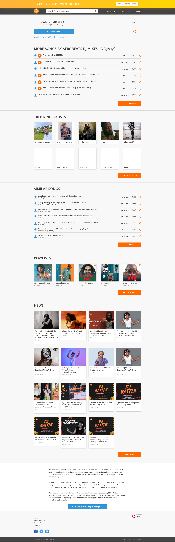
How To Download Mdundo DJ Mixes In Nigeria (100, 369)
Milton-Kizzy (62, 167)
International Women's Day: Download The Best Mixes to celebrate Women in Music (46, 405)
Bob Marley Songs (86, 283)
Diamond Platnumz (65, 142)
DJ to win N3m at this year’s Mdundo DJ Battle (128, 404)
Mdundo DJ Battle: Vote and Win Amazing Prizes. (101, 404)
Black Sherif (129, 142)
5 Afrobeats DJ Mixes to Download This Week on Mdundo (44, 370)
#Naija (126, 56)
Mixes (138, 11)
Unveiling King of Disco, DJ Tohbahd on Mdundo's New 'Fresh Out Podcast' (100, 333)
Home (36, 516)
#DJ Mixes (125, 69)
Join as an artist (39, 520)
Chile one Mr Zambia (43, 142)
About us (37, 525)
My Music (111, 11)
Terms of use (126, 539)
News (36, 518)
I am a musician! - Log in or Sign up (87, 507)
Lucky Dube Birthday (42, 283)
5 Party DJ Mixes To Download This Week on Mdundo (126, 370)
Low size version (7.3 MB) (43, 37)
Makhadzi (83, 167)
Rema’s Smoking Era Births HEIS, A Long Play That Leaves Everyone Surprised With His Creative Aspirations (46, 334)
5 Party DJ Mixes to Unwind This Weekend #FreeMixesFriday (72, 370)
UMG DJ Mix (105, 283)
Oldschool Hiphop (130, 283)
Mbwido (127, 167)
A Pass (37, 167)
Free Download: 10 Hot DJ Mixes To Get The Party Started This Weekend (127, 333)
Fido (103, 142)
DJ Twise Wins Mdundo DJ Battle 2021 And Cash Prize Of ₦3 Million (72, 405)
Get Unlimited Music (127, 4)
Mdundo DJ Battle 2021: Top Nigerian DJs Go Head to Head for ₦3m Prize (73, 439)
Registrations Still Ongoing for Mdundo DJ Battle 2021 (45, 438)
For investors (38, 523)
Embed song (59, 37)
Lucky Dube (84, 142)
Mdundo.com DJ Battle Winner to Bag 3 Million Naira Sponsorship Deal (99, 439)
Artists (130, 11)
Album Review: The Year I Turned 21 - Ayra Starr (72, 332)
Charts (121, 11)
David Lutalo (107, 167)
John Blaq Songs (62, 283)
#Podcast (125, 62)
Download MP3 (54, 31)
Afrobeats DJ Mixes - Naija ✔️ (52, 25)
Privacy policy (137, 539)
